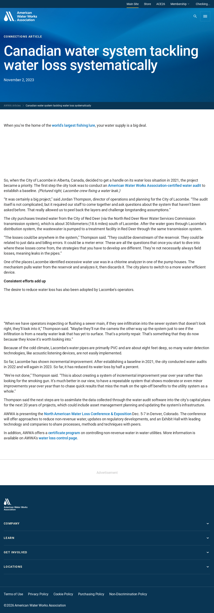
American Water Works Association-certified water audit (154, 185)
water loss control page (58, 438)
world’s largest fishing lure (73, 125)
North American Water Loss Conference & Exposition (87, 414)
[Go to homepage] (16, 504)
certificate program (64, 433)
